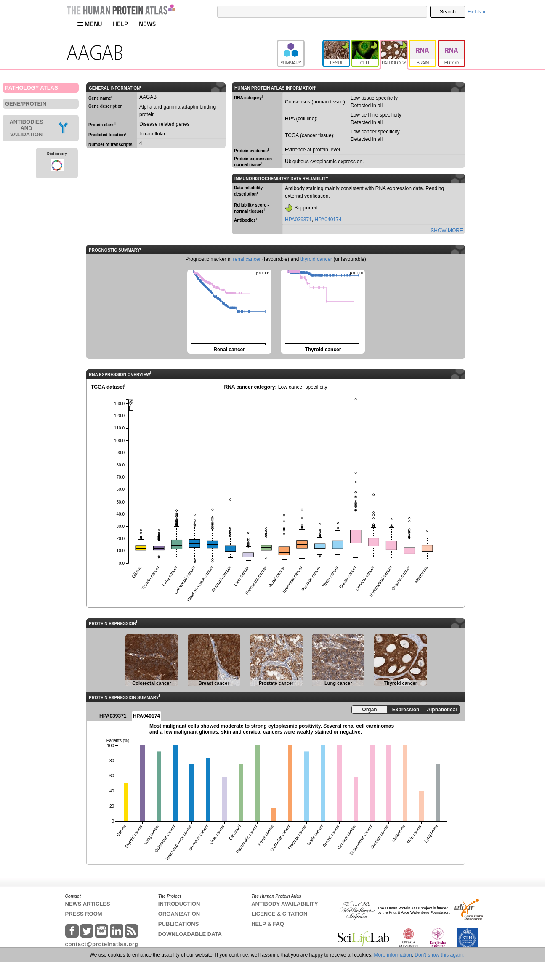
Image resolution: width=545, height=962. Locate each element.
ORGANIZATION (179, 914)
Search (448, 12)
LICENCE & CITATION (279, 914)
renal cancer (247, 259)
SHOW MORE (447, 230)
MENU (89, 23)
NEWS (147, 23)
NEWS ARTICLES (87, 904)
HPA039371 (298, 220)
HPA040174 (328, 220)
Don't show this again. (439, 955)
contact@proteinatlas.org (101, 944)
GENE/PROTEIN (25, 104)
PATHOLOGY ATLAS (31, 88)
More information (393, 955)
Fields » (476, 12)
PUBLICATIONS (178, 924)
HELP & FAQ (267, 924)
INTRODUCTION (179, 904)
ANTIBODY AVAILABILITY (284, 904)
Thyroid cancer (322, 311)
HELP (120, 23)
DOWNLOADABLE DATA (190, 934)
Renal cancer (228, 311)
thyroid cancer (316, 259)
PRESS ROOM (83, 914)
